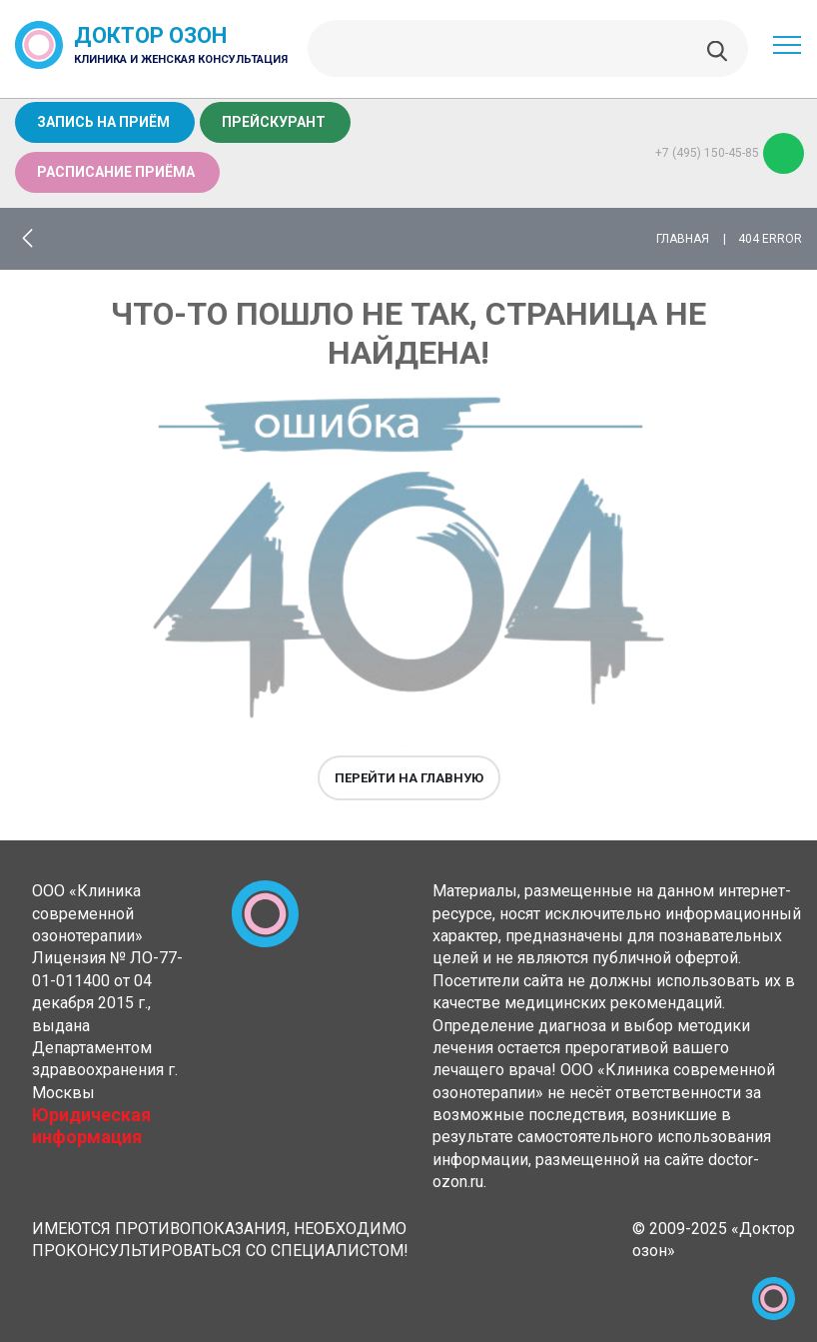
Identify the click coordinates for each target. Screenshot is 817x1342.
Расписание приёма (116, 172)
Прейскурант (274, 122)
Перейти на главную (409, 777)
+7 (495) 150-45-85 (729, 153)
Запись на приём (103, 122)
